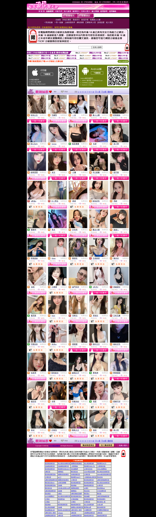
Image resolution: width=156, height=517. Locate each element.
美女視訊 (48, 493)
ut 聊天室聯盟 (62, 482)
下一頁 (97, 92)
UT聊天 (73, 501)
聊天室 (99, 493)
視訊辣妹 (73, 485)
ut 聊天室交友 (88, 469)
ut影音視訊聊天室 (50, 491)
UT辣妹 (47, 501)
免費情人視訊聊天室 (77, 507)
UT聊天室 (87, 474)
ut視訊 (60, 493)
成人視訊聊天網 (89, 463)
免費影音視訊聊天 (76, 463)
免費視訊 (43, 115)
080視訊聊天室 (75, 474)
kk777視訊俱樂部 (54, 445)
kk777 (59, 477)
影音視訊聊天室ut (50, 474)
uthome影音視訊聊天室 (104, 474)
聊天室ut (86, 493)
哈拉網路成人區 (50, 510)
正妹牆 (60, 485)
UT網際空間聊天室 (103, 510)
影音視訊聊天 (101, 499)
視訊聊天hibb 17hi (89, 466)
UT (59, 502)
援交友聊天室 (101, 507)
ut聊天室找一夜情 (76, 510)
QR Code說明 (123, 61)
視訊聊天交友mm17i (64, 469)
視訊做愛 (87, 496)
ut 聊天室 (100, 485)
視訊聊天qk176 (101, 463)
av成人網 (100, 504)
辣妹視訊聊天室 (89, 485)
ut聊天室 (47, 471)
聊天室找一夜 (101, 501)
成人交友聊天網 (89, 504)
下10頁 (104, 92)
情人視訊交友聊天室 (64, 463)
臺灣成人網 (87, 507)
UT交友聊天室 (101, 491)
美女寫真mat (101, 488)
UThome (60, 513)
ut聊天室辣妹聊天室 (51, 480)
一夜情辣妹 (74, 466)
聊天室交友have (50, 482)
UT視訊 (47, 499)
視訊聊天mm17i (75, 477)
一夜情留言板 (101, 466)
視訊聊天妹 (61, 499)
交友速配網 (74, 469)
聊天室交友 (74, 471)
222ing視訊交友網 (89, 471)
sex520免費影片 (49, 496)
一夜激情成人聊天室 (90, 477)
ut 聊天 (86, 488)
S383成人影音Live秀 (64, 488)
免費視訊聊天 (75, 488)
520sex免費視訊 (102, 469)
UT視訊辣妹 (74, 499)
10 (93, 92)
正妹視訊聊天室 (50, 466)
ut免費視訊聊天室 (89, 512)
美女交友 (100, 477)
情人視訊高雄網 (50, 507)
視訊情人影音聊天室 (64, 510)
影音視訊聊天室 (50, 463)
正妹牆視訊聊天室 (63, 466)
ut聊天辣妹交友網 (76, 493)
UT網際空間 (87, 510)
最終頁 (110, 92)
